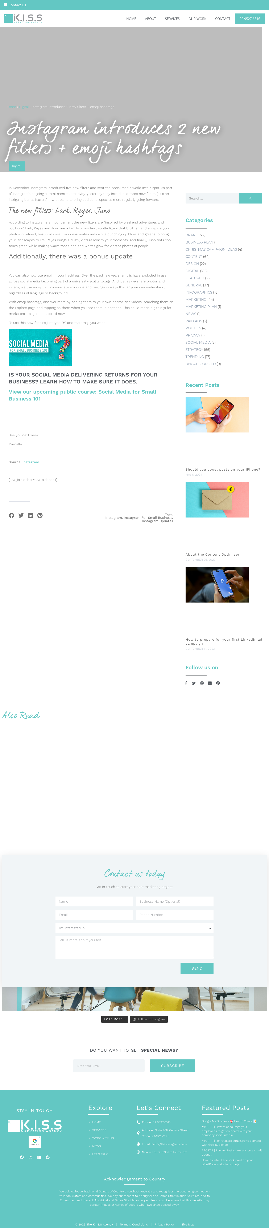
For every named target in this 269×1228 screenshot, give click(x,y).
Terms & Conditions (134, 1224)
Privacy (193, 335)
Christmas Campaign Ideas (211, 249)
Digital (24, 107)
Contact (222, 18)
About (150, 18)
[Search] (250, 198)
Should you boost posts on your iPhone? (224, 469)
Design (192, 264)
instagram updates (157, 521)
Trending (195, 357)
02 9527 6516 (250, 18)
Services (172, 18)
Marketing (196, 300)
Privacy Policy (164, 1224)
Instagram (30, 462)
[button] (11, 515)
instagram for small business (148, 517)
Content (194, 257)
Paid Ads (194, 321)
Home (131, 18)
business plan (199, 242)
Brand (192, 235)
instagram (113, 517)
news (191, 314)
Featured (195, 278)
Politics (193, 328)
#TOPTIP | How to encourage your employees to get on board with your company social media (227, 1131)
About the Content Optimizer (213, 554)
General (194, 285)
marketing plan (201, 307)
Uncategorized (201, 364)
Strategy (194, 350)
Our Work (197, 18)
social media (198, 343)
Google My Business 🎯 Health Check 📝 (229, 1121)
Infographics (199, 292)
